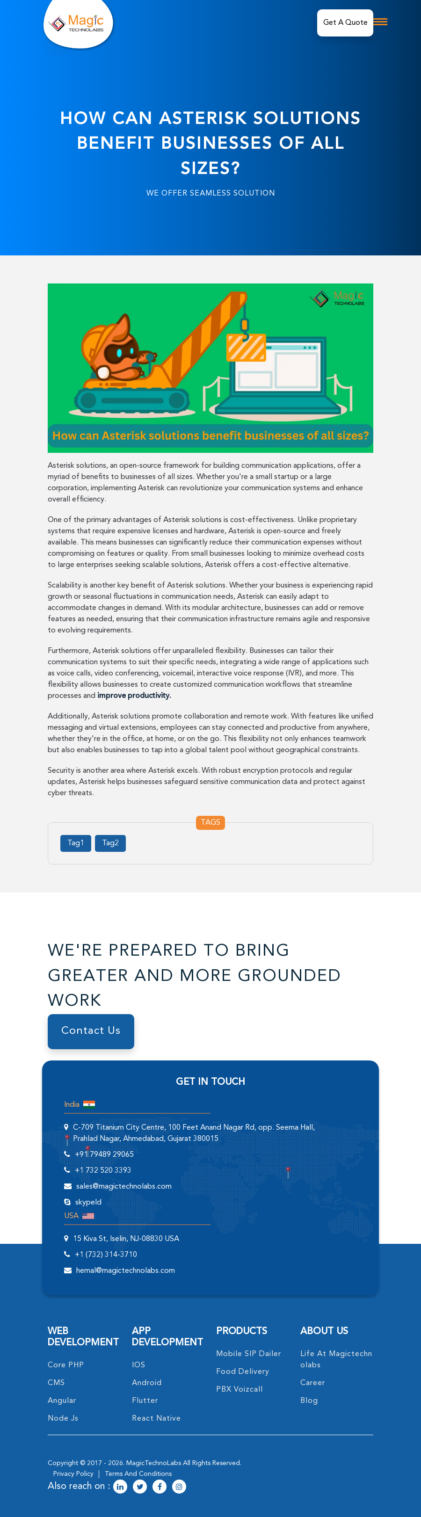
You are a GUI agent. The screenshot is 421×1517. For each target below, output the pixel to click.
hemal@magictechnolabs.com (125, 1271)
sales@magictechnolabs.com (124, 1186)
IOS (138, 1365)
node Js (63, 1419)
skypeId (88, 1202)
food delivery (242, 1372)
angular (62, 1401)
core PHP (66, 1365)
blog (309, 1401)
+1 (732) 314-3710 (106, 1255)
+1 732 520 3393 (103, 1171)
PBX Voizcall (239, 1390)
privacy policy (73, 1474)
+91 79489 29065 (104, 1155)
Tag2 (110, 843)
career (312, 1383)
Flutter (145, 1401)
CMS (56, 1383)
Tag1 (75, 843)
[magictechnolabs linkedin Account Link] (120, 1487)
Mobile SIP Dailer (248, 1354)
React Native (156, 1419)
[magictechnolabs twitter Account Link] (140, 1487)
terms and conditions (138, 1474)
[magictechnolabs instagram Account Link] (179, 1487)
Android (147, 1383)
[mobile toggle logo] (380, 22)
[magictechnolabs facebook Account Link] (159, 1487)
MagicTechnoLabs (153, 1463)
